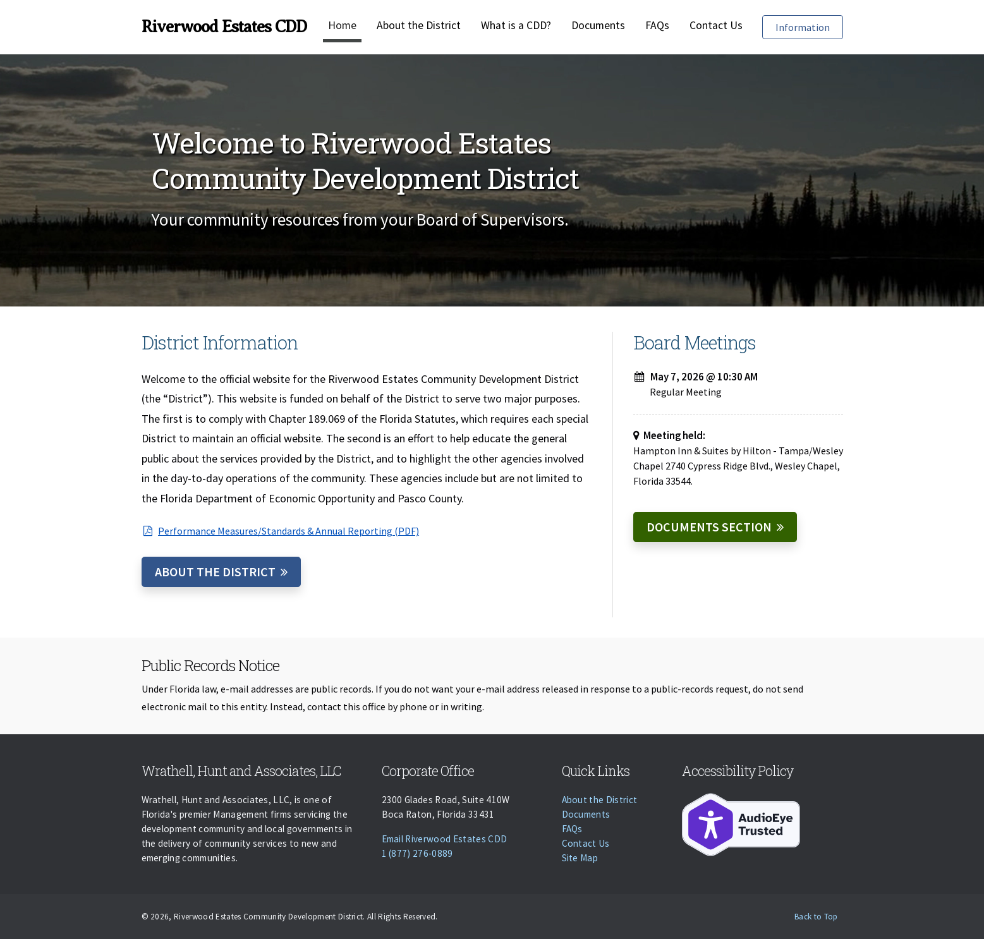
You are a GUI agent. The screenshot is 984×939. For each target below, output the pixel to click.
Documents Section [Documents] (709, 527)
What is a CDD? (516, 25)
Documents (598, 25)
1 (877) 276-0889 (417, 853)
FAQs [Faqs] (657, 25)
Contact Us (716, 25)
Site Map (580, 858)
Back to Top (816, 916)
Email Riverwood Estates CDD (444, 839)
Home (342, 25)
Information (809, 26)
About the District (419, 25)
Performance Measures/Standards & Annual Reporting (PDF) (281, 530)
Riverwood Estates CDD (224, 26)
